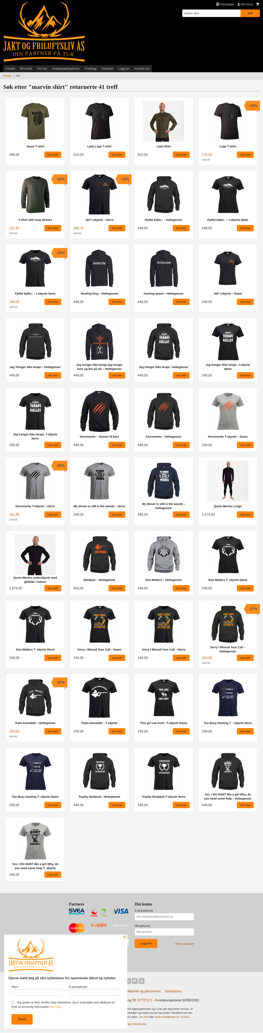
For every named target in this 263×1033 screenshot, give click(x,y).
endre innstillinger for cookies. (172, 1017)
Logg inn (123, 68)
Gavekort (107, 68)
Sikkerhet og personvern (143, 992)
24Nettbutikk (139, 1024)
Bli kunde (26, 68)
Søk (250, 13)
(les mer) (55, 1006)
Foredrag (91, 68)
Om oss (42, 68)
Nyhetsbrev (173, 992)
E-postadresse (144, 910)
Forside (10, 68)
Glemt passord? (184, 943)
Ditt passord (142, 925)
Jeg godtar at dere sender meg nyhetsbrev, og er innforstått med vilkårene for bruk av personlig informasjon (63, 1004)
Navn (37, 989)
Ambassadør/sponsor (66, 68)
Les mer (144, 1017)
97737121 (144, 1001)
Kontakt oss (142, 68)
